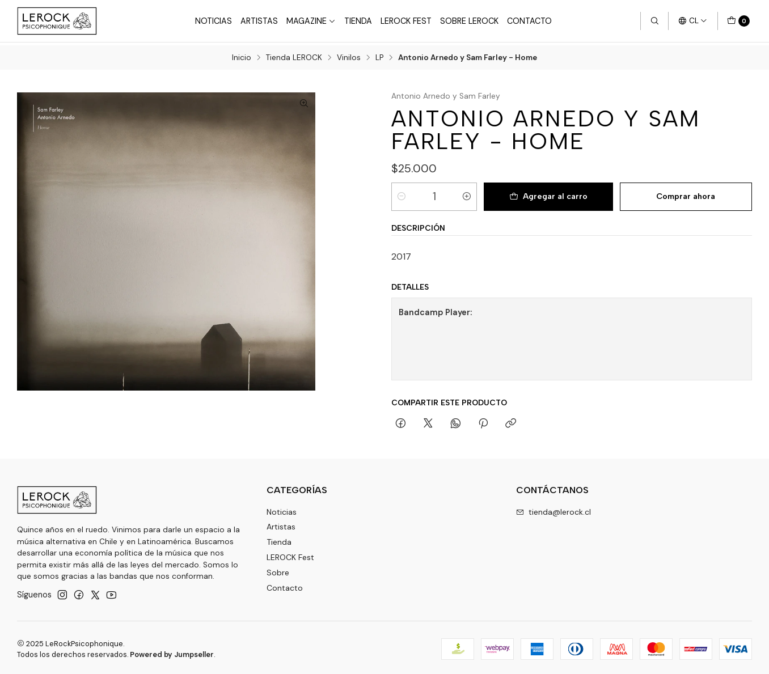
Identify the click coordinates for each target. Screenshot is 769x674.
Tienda (358, 21)
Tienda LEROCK (294, 55)
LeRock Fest (406, 21)
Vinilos (349, 55)
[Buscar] (654, 21)
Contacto (529, 21)
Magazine (311, 21)
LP (379, 55)
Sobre (278, 570)
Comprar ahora (685, 193)
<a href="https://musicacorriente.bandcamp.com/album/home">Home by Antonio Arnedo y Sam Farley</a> (635, 336)
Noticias (213, 21)
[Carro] (738, 21)
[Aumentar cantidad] (466, 193)
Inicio (241, 55)
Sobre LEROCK (469, 21)
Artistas (259, 21)
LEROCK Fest (290, 554)
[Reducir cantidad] (401, 193)
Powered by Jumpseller (172, 651)
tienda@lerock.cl (553, 508)
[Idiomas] (692, 21)
